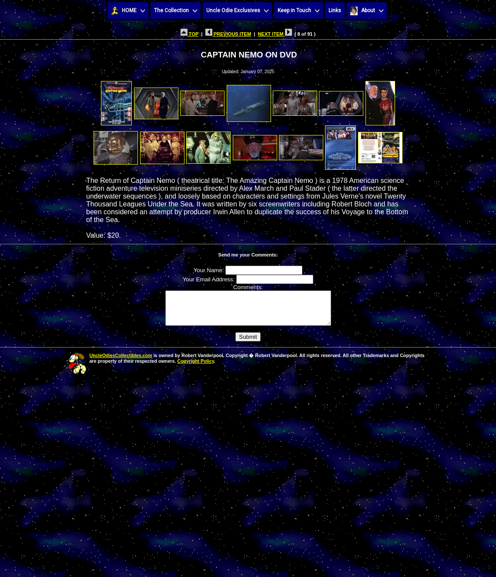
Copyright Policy (195, 367)
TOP (189, 34)
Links (334, 10)
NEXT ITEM (275, 34)
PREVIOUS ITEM (228, 34)
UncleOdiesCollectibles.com (121, 361)
